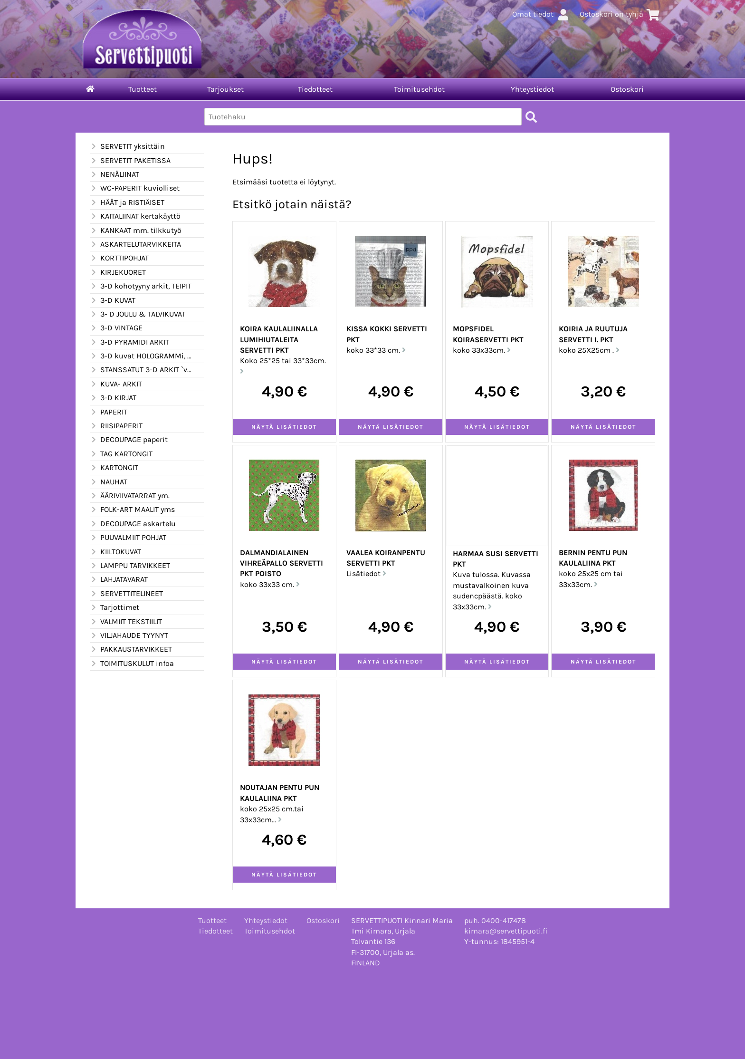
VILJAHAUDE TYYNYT (129, 635)
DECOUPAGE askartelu (133, 524)
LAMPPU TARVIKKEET (130, 565)
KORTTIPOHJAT (119, 258)
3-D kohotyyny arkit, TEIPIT (140, 286)
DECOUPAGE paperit (129, 439)
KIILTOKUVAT (115, 552)
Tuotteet (142, 89)
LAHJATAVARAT (119, 579)
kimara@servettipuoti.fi (505, 930)
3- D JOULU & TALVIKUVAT (137, 314)
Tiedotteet (315, 89)
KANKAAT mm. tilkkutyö (135, 230)
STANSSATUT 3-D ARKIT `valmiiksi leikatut (141, 370)
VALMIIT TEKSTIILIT (126, 621)
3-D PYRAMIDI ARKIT (129, 342)
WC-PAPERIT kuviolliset (135, 188)
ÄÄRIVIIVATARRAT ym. (130, 496)
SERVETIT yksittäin (127, 146)
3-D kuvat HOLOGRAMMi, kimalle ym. (141, 356)
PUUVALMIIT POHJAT (128, 537)
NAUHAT (108, 482)
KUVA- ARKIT (116, 384)
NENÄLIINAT (114, 174)
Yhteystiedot (532, 89)
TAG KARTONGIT (121, 454)
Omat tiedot (541, 14)
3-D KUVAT (112, 300)
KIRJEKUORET (118, 272)
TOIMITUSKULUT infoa (132, 663)
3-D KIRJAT (113, 398)
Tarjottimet (114, 607)
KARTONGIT (114, 467)
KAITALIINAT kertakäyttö (135, 216)
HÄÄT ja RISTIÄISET (127, 202)
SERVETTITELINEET (126, 593)
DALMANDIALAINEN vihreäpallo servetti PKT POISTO (281, 563)
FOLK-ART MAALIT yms (132, 509)
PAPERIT (108, 412)
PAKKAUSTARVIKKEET (131, 649)
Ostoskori (627, 89)
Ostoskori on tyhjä (620, 14)
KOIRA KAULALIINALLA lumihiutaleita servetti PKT (279, 339)
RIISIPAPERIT (116, 426)
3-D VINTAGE (116, 328)
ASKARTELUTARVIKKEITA (135, 244)
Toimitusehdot (419, 89)
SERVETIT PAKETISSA (130, 160)
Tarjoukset (225, 89)
